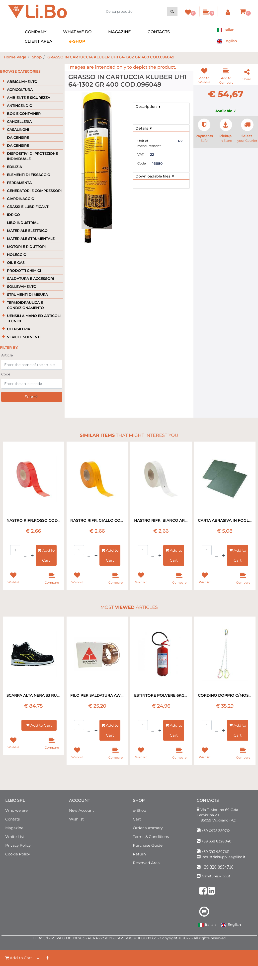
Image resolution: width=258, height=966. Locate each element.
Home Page (15, 57)
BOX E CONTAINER (24, 113)
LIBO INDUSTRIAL (22, 222)
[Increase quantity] (47, 958)
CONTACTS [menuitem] (159, 31)
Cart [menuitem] (137, 819)
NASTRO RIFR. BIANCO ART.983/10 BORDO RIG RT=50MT (161, 520)
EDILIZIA (14, 166)
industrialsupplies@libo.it (224, 857)
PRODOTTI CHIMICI (24, 270)
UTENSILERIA (18, 329)
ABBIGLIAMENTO (22, 81)
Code (5, 374)
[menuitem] (77, 41)
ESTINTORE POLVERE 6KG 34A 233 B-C (161, 695)
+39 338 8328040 (216, 841)
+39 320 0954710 (218, 867)
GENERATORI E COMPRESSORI (34, 190)
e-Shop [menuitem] (139, 810)
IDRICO (13, 214)
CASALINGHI (18, 129)
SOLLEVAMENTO (21, 286)
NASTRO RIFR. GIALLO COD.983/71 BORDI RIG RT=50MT (97, 520)
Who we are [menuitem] (16, 810)
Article (7, 355)
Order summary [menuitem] (148, 827)
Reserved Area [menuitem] (146, 862)
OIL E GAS (16, 262)
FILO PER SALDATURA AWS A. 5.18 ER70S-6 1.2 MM (97, 695)
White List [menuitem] (14, 836)
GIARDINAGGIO (20, 198)
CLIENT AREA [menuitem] (38, 41)
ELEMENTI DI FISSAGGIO (28, 174)
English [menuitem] (227, 41)
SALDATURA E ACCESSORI (30, 278)
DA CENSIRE (18, 137)
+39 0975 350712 (216, 830)
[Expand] (3, 81)
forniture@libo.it (216, 876)
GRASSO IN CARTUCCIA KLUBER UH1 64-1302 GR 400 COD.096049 (110, 57)
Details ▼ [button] (144, 128)
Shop (37, 57)
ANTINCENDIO (19, 105)
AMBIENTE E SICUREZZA (28, 97)
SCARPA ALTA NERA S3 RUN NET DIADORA (33, 695)
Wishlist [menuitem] (76, 819)
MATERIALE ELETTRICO (27, 230)
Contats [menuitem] (12, 819)
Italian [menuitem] (226, 30)
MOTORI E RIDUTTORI (26, 246)
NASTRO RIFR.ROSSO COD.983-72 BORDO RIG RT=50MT (33, 520)
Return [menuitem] (139, 854)
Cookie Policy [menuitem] (17, 854)
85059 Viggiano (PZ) (219, 820)
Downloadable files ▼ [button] (155, 176)
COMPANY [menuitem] (35, 31)
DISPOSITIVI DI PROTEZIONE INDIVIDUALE (32, 156)
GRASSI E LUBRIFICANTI (28, 206)
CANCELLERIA (19, 121)
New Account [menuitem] (81, 810)
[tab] (161, 106)
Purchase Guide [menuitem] (148, 845)
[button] (172, 11)
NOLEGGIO (16, 254)
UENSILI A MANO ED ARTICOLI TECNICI (34, 318)
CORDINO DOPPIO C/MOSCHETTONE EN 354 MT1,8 (225, 695)
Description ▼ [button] (148, 106)
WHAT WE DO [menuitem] (77, 31)
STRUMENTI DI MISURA (27, 294)
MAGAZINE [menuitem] (119, 31)
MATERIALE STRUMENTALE (31, 238)
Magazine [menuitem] (14, 827)
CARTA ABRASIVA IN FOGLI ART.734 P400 (225, 520)
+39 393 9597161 (215, 851)
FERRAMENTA (19, 182)
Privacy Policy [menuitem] (18, 845)
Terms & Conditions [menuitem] (151, 836)
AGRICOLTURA (20, 89)
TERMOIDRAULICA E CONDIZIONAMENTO (25, 305)
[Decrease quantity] (37, 958)
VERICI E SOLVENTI (23, 337)
